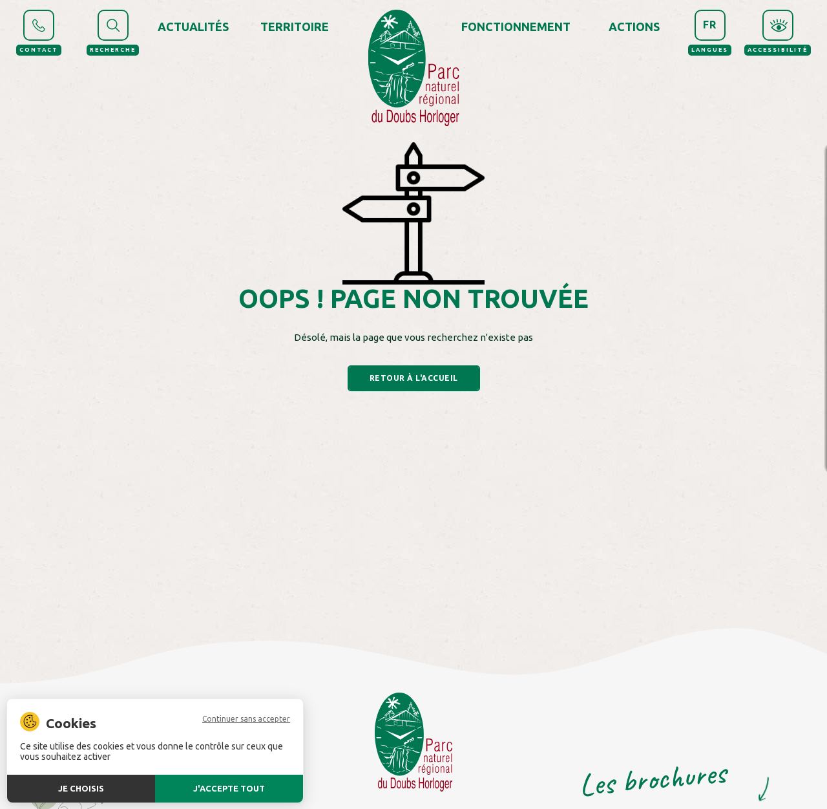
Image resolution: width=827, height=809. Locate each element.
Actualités (193, 26)
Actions (634, 26)
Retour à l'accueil (414, 378)
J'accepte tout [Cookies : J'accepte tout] (229, 788)
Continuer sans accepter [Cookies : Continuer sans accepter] (246, 719)
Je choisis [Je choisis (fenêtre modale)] (81, 788)
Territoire (294, 26)
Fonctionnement (516, 26)
